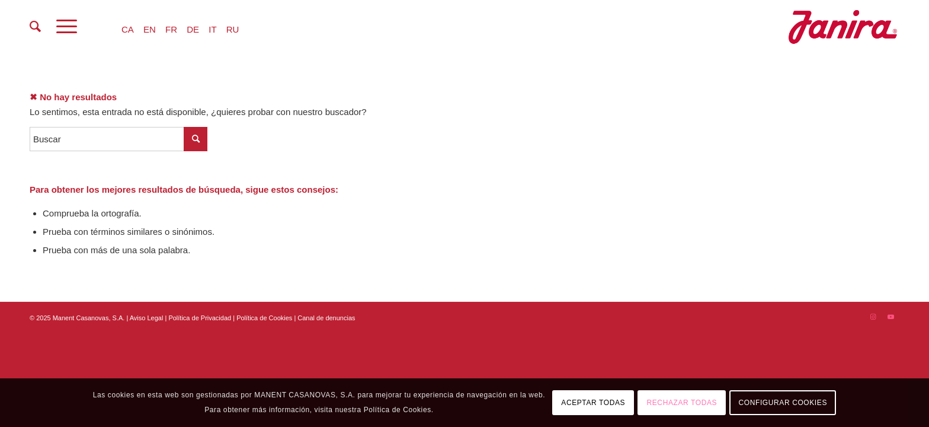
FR (171, 29)
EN (149, 29)
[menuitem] (35, 27)
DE (193, 29)
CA (127, 29)
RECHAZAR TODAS (682, 403)
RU (232, 29)
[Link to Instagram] (873, 317)
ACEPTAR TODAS (593, 403)
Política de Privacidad (200, 317)
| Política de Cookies (263, 317)
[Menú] (67, 27)
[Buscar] (35, 27)
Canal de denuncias (326, 317)
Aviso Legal (147, 317)
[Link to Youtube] (890, 317)
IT (212, 29)
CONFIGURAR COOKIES (783, 403)
